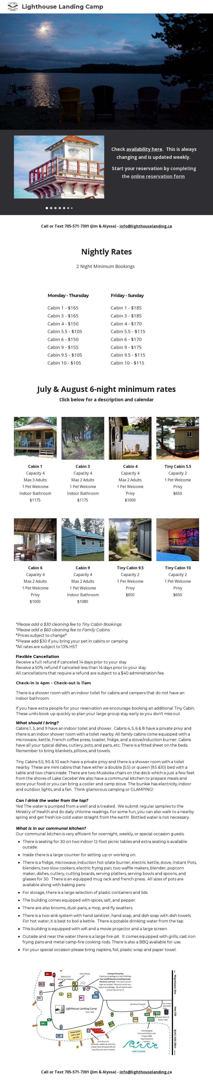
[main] (154, 159)
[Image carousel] (59, 172)
